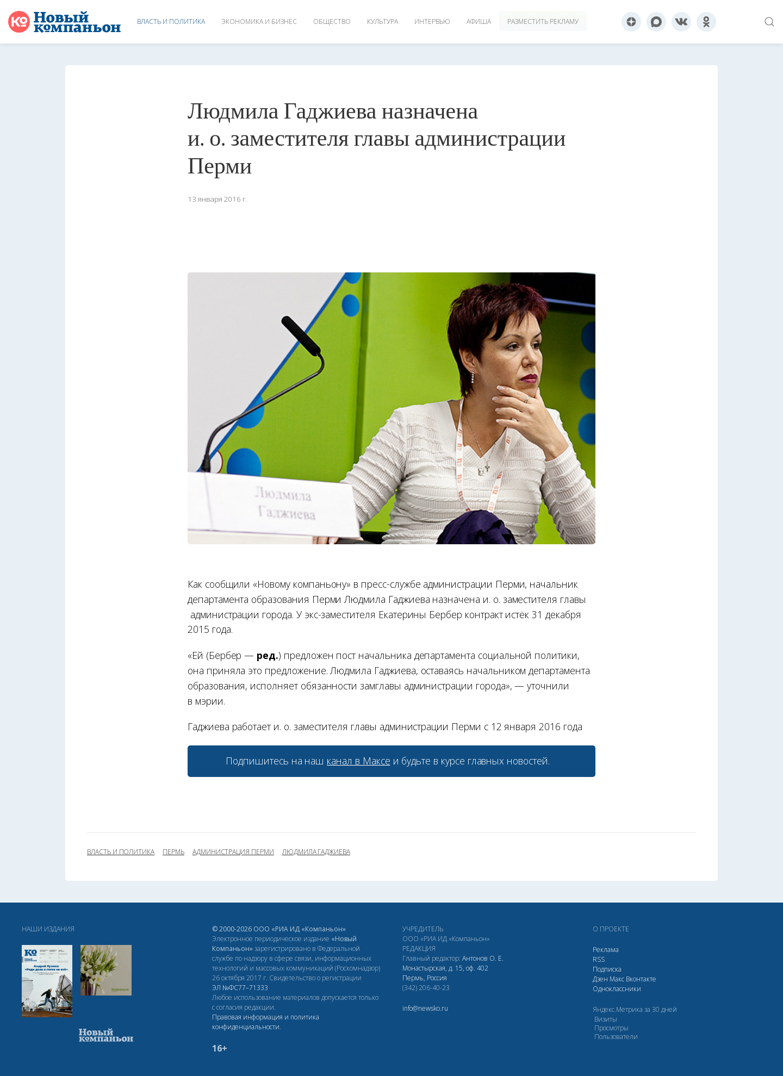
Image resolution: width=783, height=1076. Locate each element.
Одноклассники (617, 988)
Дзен (600, 979)
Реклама (606, 949)
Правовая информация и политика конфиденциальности (265, 1021)
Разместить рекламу (543, 21)
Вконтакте (641, 979)
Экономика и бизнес (259, 21)
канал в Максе (358, 760)
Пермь (173, 852)
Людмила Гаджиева (316, 852)
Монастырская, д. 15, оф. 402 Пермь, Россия (445, 972)
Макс (617, 979)
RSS (599, 959)
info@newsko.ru (425, 1008)
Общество (332, 21)
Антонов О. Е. (483, 958)
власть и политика (120, 852)
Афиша (479, 21)
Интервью (432, 21)
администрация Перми (233, 852)
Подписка (607, 969)
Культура (382, 21)
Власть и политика (171, 21)
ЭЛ (240, 987)
